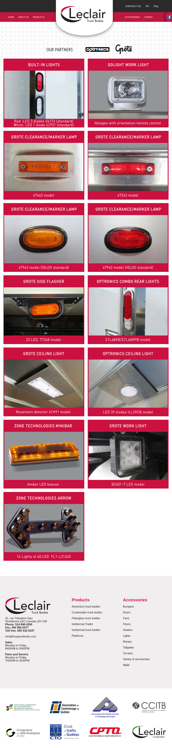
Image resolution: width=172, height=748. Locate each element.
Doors (126, 612)
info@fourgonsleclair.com (20, 636)
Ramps (127, 641)
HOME (11, 17)
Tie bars (128, 653)
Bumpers (128, 606)
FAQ (156, 6)
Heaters (128, 629)
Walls (126, 665)
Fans (126, 618)
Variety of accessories (136, 659)
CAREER (148, 17)
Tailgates (128, 647)
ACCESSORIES (132, 17)
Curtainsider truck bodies (87, 612)
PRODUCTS (38, 17)
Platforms (77, 635)
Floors (127, 624)
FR (147, 6)
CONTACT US (133, 6)
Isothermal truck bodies (86, 629)
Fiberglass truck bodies (86, 618)
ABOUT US (23, 17)
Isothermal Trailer (82, 624)
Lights (126, 635)
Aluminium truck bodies (86, 606)
